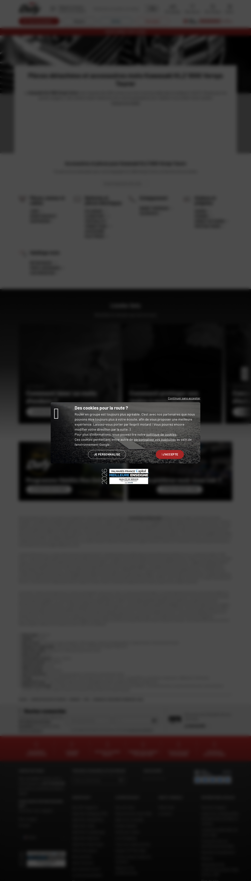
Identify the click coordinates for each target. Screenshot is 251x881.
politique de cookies (161, 434)
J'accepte (170, 454)
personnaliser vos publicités (155, 439)
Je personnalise (107, 454)
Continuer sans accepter (184, 398)
